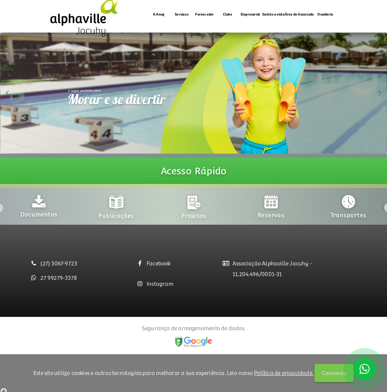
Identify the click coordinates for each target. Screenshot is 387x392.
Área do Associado (299, 14)
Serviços (182, 14)
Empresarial (250, 14)
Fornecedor (204, 14)
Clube (227, 14)
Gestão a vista (273, 14)
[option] (38, 204)
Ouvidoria (325, 14)
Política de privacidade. (283, 372)
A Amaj (158, 14)
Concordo (334, 372)
